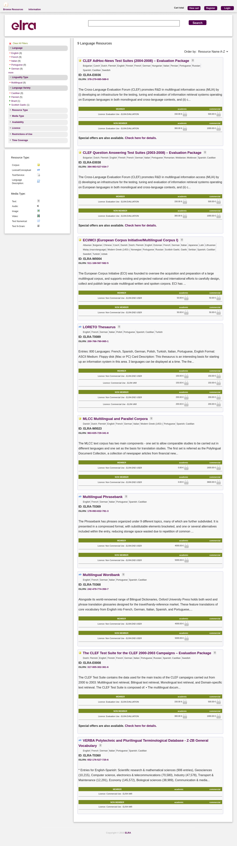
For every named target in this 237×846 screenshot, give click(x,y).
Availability (18, 122)
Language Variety (21, 88)
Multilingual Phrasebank (103, 497)
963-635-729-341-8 (98, 433)
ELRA (128, 833)
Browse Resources (13, 9)
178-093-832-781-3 (98, 511)
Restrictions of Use (22, 134)
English (15, 53)
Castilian (15, 93)
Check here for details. (141, 138)
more (10, 72)
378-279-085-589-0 (98, 79)
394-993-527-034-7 (98, 166)
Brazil (14, 101)
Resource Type (20, 110)
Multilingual (16, 82)
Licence (16, 128)
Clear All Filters (20, 43)
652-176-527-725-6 (98, 759)
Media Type (18, 116)
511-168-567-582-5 (98, 263)
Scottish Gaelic (18, 105)
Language (17, 48)
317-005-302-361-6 (98, 667)
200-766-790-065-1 (98, 341)
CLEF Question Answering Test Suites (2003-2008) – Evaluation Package (142, 153)
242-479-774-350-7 (98, 589)
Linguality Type (20, 77)
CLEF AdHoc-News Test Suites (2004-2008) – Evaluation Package (136, 61)
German (15, 68)
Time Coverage (20, 140)
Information (35, 9)
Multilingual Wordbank (101, 575)
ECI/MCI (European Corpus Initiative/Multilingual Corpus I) (130, 240)
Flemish (15, 97)
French (14, 57)
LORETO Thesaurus (99, 327)
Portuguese (17, 65)
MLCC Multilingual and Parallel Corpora (115, 419)
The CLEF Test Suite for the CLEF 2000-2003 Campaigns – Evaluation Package (147, 653)
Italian (14, 61)
